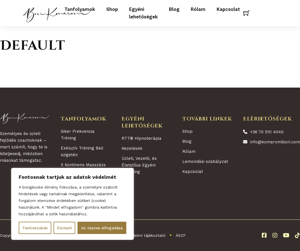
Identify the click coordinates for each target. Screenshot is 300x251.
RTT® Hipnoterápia (141, 138)
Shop (112, 9)
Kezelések (132, 148)
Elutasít (64, 228)
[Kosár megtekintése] (246, 13)
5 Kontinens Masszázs (83, 164)
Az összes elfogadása (102, 228)
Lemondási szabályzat (205, 161)
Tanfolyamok (79, 9)
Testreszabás (35, 228)
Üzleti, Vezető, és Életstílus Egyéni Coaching (139, 165)
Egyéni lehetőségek (143, 13)
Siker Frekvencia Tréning (78, 135)
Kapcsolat (228, 9)
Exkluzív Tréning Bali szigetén (82, 151)
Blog (174, 9)
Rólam (198, 9)
